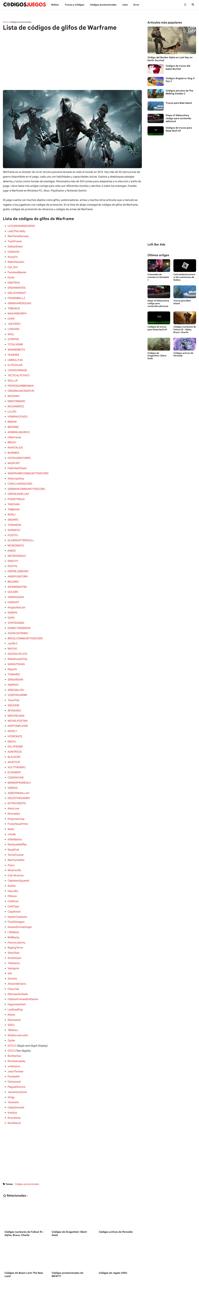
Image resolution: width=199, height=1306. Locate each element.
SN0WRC (13, 510)
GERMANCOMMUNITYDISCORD (26, 480)
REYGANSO (14, 695)
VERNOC (13, 770)
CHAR (11, 315)
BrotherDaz (14, 1029)
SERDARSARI (15, 665)
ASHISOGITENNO (18, 620)
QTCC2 (12, 1019)
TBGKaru (13, 1004)
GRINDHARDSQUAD (19, 300)
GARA (11, 605)
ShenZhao (13, 929)
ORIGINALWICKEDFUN (21, 385)
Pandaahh (14, 1049)
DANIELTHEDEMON (19, 615)
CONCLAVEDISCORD (20, 475)
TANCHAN (13, 495)
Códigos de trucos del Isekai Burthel (178, 67)
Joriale (12, 815)
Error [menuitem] (136, 4)
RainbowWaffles (17, 825)
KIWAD (12, 540)
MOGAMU (13, 390)
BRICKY (12, 435)
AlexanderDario (17, 959)
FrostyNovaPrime (18, 805)
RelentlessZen (16, 260)
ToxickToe (13, 685)
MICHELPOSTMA (18, 705)
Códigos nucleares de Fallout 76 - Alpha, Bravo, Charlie (24, 1205)
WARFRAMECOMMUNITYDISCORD (28, 465)
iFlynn (11, 845)
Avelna (11, 865)
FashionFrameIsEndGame (23, 974)
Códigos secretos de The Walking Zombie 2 (179, 92)
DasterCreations (17, 895)
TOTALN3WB (15, 340)
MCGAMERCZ (16, 400)
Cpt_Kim (13, 265)
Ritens (11, 989)
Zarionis (12, 954)
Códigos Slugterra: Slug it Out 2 (180, 80)
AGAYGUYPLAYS (17, 640)
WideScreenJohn (18, 1009)
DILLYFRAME (15, 730)
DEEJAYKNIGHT (17, 290)
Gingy (11, 1069)
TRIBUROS (14, 305)
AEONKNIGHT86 (17, 575)
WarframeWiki (16, 840)
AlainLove (13, 790)
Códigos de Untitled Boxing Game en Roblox (71, 1287)
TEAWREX (13, 350)
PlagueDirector (16, 1059)
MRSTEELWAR (16, 700)
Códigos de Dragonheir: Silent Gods (69, 1205)
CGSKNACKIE (15, 760)
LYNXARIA (13, 325)
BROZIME (13, 420)
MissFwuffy (14, 850)
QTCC (11, 1024)
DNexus (12, 875)
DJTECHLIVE (15, 360)
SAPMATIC (14, 520)
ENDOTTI (13, 550)
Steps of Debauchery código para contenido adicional (178, 118)
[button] (185, 4)
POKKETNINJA (16, 490)
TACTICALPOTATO (18, 370)
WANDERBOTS (16, 345)
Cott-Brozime (15, 855)
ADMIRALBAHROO (18, 425)
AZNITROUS (15, 735)
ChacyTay (13, 964)
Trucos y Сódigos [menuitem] (74, 4)
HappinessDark (17, 979)
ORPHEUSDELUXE (18, 485)
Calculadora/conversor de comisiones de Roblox (184, 277)
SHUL (11, 330)
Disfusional (14, 1054)
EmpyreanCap (16, 800)
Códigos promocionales (20, 22)
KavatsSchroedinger (20, 904)
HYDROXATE (15, 720)
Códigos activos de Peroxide (116, 1203)
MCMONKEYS (16, 535)
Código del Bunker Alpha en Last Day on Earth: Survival (170, 59)
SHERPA (12, 600)
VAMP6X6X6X (16, 585)
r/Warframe (14, 430)
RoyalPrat (13, 830)
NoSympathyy (16, 470)
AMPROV (13, 670)
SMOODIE (13, 690)
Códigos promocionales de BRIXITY (67, 1246)
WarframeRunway (18, 235)
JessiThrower (15, 1044)
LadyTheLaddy (16, 231)
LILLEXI (12, 405)
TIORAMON (14, 515)
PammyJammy (16, 920)
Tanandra (13, 1074)
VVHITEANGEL (16, 610)
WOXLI (12, 505)
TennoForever (16, 835)
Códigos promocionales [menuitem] (103, 4)
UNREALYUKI (15, 355)
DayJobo (13, 870)
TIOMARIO (14, 660)
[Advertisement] (72, 58)
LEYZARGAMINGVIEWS (21, 225)
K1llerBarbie (15, 820)
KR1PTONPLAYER (18, 710)
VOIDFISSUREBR (17, 680)
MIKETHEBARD (16, 395)
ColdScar (13, 880)
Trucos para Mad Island (179, 102)
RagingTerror (15, 924)
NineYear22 (14, 1094)
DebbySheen (15, 245)
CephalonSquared (18, 860)
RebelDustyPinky (18, 645)
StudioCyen (14, 934)
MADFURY (14, 455)
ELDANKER (14, 755)
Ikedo (11, 810)
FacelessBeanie (17, 270)
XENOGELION (16, 675)
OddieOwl (13, 250)
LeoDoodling (15, 984)
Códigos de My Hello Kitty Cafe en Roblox (25, 1287)
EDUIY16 (12, 555)
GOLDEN (13, 580)
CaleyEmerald (16, 1079)
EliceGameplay (16, 1034)
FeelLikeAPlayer (17, 460)
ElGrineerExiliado (18, 970)
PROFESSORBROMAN (20, 380)
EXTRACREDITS (17, 785)
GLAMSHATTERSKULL (21, 530)
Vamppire (13, 945)
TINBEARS (13, 500)
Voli (10, 949)
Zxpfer (11, 1014)
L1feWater (13, 910)
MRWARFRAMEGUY (19, 765)
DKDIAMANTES (16, 285)
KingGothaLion (16, 595)
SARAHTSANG (16, 650)
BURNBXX (13, 445)
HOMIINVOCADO (17, 410)
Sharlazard (14, 994)
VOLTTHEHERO (16, 750)
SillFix (11, 999)
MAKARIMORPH (17, 310)
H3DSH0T (13, 590)
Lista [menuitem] (125, 4)
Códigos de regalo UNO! (113, 1244)
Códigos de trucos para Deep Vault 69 (179, 129)
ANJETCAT (14, 745)
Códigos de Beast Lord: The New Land (24, 1246)
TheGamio (14, 940)
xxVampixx (14, 1039)
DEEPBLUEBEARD (18, 560)
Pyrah (11, 275)
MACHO (12, 635)
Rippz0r (12, 655)
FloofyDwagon (16, 899)
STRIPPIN (13, 335)
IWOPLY (12, 715)
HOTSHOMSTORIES (19, 450)
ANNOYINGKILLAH (18, 775)
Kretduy (12, 1084)
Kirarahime (14, 1089)
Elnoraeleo (14, 795)
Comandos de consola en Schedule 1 (158, 277)
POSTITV (13, 525)
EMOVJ (12, 725)
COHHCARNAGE (17, 365)
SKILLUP (13, 375)
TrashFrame (15, 240)
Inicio (5, 22)
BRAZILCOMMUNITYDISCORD (25, 625)
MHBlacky (13, 915)
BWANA (12, 415)
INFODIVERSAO (17, 545)
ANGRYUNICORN (17, 565)
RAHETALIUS (15, 440)
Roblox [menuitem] (55, 4)
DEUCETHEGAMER (18, 780)
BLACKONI (14, 740)
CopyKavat (14, 890)
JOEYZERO (14, 320)
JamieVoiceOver (17, 1064)
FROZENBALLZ (16, 295)
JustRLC (13, 630)
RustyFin (13, 255)
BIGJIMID (13, 570)
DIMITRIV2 (14, 280)
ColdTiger (13, 885)
